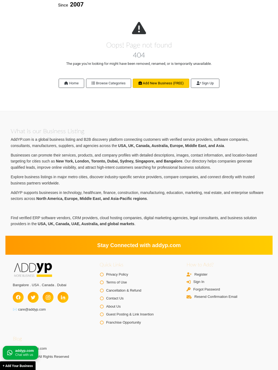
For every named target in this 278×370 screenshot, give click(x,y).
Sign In (198, 282)
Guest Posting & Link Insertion (130, 314)
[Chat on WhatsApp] (20, 353)
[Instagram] (48, 297)
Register (200, 274)
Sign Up (205, 83)
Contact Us (115, 298)
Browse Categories (108, 83)
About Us (113, 306)
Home (71, 83)
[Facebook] (18, 297)
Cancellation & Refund (123, 290)
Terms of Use (116, 282)
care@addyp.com (32, 309)
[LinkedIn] (63, 297)
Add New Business (161, 83)
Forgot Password (206, 289)
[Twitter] (33, 297)
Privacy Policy (117, 274)
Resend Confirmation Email (215, 297)
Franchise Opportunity (123, 322)
